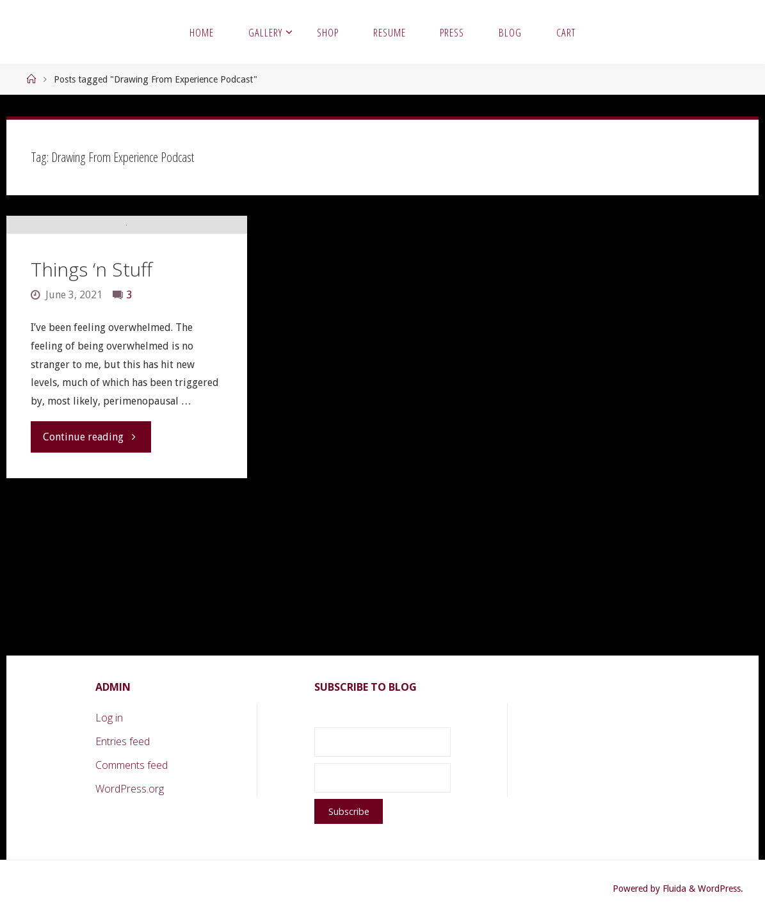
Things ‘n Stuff (91, 431)
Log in (109, 718)
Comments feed (131, 765)
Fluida (673, 888)
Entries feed (122, 741)
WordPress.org (129, 789)
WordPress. (720, 888)
